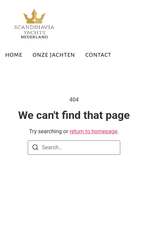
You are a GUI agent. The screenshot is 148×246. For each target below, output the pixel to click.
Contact (98, 55)
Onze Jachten (54, 55)
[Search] (35, 148)
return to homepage (94, 131)
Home (13, 55)
